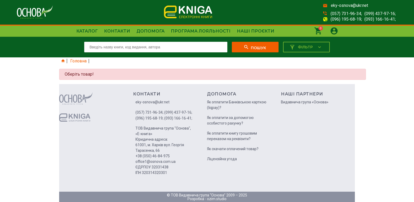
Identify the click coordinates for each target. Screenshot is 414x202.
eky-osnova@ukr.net (349, 5)
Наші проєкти (255, 31)
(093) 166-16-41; (380, 19)
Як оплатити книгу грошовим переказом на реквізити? (232, 136)
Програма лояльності (200, 31)
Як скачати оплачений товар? (232, 149)
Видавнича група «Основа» (304, 102)
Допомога (150, 31)
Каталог (87, 31)
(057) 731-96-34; (346, 13)
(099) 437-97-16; (380, 13)
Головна (78, 61)
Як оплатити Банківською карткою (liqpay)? (236, 105)
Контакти (117, 31)
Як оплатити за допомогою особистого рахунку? (230, 120)
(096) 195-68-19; (346, 19)
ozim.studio (217, 199)
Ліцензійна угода (222, 159)
